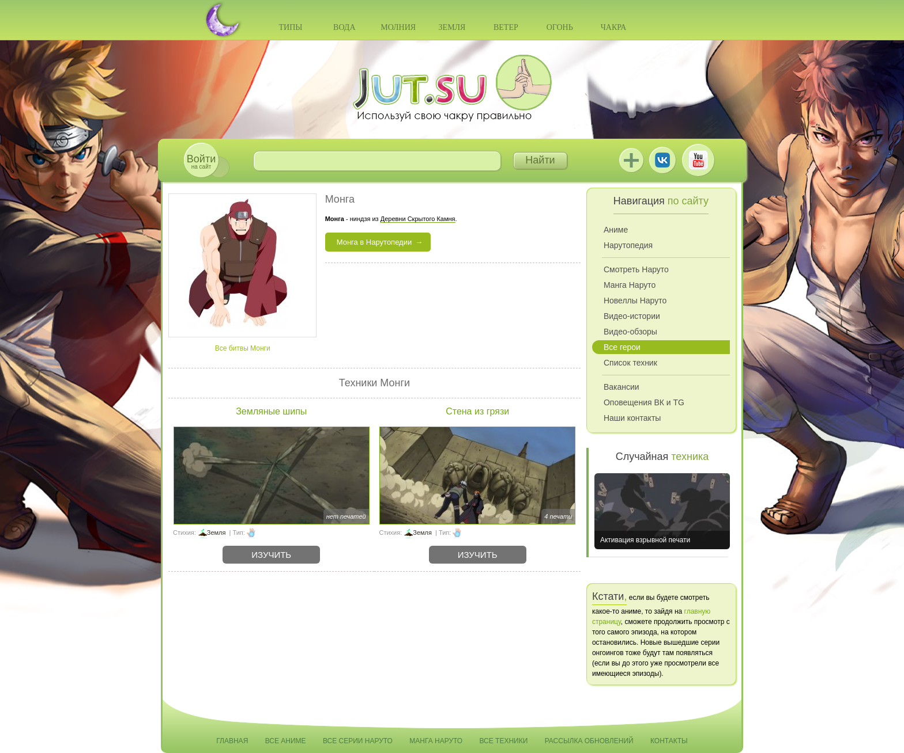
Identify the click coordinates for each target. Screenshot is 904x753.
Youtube (698, 160)
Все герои (622, 347)
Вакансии (621, 386)
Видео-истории (632, 316)
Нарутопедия (628, 245)
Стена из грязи (477, 411)
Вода (344, 27)
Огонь (560, 27)
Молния (398, 27)
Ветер (506, 27)
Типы (290, 27)
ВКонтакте (662, 160)
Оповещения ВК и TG (644, 402)
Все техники (503, 741)
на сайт (201, 161)
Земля (452, 27)
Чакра (614, 27)
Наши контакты (632, 418)
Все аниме (285, 741)
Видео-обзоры (630, 331)
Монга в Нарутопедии (374, 242)
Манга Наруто (630, 285)
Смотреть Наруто (636, 269)
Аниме (616, 229)
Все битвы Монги (242, 348)
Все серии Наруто (358, 741)
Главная (232, 741)
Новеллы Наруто (635, 300)
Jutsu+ (631, 160)
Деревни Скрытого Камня (418, 218)
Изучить (271, 555)
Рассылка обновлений (589, 741)
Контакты (669, 741)
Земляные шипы (271, 411)
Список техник (630, 362)
